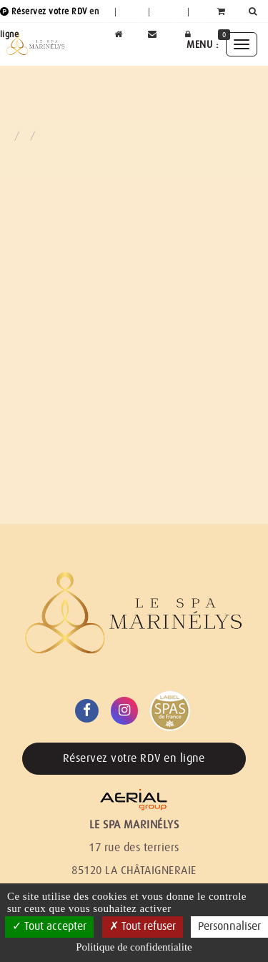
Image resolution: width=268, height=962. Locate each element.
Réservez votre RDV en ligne (134, 758)
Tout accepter (49, 926)
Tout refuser (142, 926)
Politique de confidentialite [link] (134, 947)
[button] (255, 11)
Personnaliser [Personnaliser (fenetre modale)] (229, 926)
